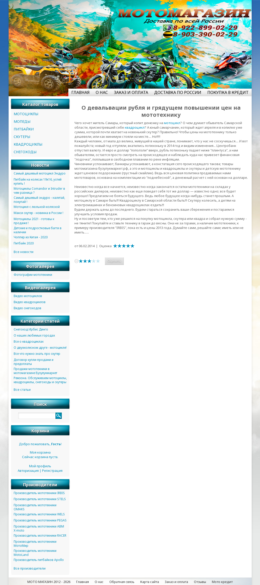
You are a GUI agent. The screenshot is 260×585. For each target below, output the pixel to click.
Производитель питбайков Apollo (39, 560)
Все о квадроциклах (29, 341)
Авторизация (28, 470)
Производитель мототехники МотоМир (35, 543)
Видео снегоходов (27, 308)
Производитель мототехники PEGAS (40, 520)
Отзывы (200, 581)
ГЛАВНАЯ (80, 92)
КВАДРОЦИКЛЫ (28, 144)
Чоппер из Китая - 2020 (31, 237)
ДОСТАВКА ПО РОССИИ (177, 92)
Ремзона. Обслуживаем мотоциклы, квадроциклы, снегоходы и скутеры (40, 380)
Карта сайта (149, 581)
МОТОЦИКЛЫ (26, 113)
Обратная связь (121, 581)
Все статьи (22, 389)
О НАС (102, 92)
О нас (99, 581)
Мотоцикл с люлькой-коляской (37, 207)
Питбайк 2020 (24, 243)
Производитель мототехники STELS (40, 499)
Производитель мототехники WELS (39, 514)
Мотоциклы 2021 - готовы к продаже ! (34, 221)
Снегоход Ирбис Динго (31, 329)
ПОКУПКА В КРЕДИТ (228, 92)
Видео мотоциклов (28, 296)
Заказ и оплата (176, 581)
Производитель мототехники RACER (40, 535)
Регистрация (52, 470)
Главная (82, 581)
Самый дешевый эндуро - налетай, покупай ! (39, 200)
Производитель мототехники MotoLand (35, 553)
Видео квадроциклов (30, 302)
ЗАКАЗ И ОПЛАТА (131, 92)
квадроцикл (135, 127)
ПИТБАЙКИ (24, 129)
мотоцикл (172, 123)
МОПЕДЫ (22, 121)
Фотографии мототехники (33, 274)
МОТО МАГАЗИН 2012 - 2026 (48, 581)
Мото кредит (222, 581)
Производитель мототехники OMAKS (35, 507)
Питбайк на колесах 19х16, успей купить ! (38, 181)
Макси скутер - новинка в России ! (38, 213)
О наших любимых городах (34, 335)
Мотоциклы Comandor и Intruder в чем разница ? (39, 190)
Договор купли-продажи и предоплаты (33, 362)
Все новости (23, 251)
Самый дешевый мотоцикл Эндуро (40, 173)
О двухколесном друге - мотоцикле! (40, 347)
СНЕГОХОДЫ (25, 151)
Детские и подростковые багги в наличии (38, 230)
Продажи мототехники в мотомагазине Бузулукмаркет (35, 371)
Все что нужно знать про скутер (37, 354)
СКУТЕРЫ (22, 136)
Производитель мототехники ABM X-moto (39, 528)
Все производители (30, 568)
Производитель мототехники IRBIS (39, 493)
